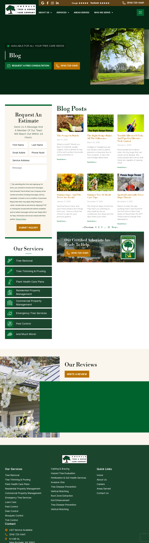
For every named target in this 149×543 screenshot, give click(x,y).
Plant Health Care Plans (30, 281)
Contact (10, 480)
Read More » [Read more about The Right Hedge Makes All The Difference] (92, 162)
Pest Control (23, 323)
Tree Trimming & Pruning (31, 271)
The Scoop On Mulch (68, 135)
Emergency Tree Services (31, 313)
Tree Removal (24, 260)
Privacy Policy (21, 219)
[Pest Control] (10, 323)
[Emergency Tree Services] (10, 313)
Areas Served (81, 12)
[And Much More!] (10, 334)
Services (63, 12)
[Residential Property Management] (10, 292)
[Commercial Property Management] (10, 303)
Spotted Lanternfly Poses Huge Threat (130, 196)
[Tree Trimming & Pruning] (10, 271)
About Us (45, 12)
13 (109, 227)
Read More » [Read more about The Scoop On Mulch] (61, 159)
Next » (115, 227)
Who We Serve (103, 12)
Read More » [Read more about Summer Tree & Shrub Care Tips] (92, 221)
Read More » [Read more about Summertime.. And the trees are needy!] (61, 221)
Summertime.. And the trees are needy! (69, 196)
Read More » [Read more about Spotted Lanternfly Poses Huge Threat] (122, 224)
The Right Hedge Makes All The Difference (99, 137)
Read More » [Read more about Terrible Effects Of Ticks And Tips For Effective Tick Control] (122, 167)
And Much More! (26, 334)
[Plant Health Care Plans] (10, 282)
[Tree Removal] (10, 261)
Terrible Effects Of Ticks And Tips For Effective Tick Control (130, 138)
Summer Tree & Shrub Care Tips (99, 196)
